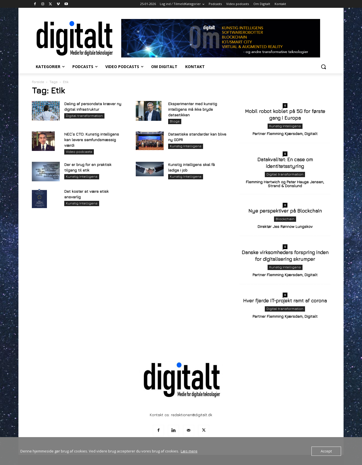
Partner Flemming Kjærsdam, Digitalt (285, 133)
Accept (326, 451)
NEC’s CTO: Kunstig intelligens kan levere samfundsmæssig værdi (91, 140)
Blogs (175, 121)
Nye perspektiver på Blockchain (285, 211)
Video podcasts (79, 152)
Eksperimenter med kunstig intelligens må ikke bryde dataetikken (192, 109)
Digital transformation (84, 116)
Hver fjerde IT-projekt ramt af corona (285, 300)
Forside (38, 82)
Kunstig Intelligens (185, 146)
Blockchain (285, 219)
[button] (323, 66)
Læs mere (189, 451)
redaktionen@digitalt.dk (191, 414)
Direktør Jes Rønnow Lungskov (285, 226)
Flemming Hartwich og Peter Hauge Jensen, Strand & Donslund (285, 183)
